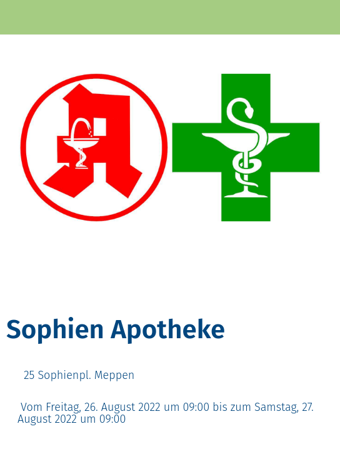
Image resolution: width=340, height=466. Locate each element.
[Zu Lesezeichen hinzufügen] (289, 289)
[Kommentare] (319, 289)
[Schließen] (17, 17)
